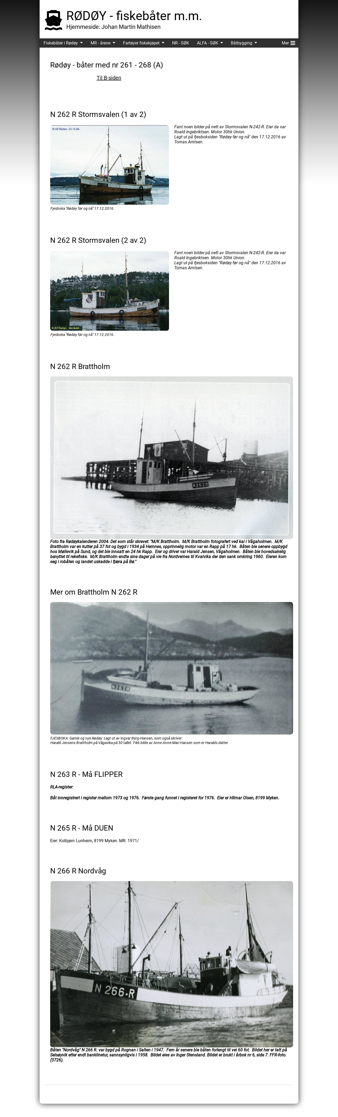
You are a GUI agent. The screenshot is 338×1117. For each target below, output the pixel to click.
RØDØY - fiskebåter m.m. (134, 15)
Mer (288, 42)
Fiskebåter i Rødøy (61, 42)
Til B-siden (109, 78)
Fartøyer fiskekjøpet (141, 42)
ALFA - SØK (207, 42)
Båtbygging (241, 42)
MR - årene (100, 42)
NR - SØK (180, 42)
